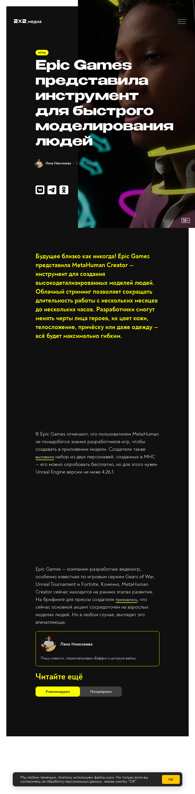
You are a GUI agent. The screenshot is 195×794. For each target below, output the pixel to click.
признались (128, 601)
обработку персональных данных (75, 781)
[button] (182, 21)
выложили (46, 459)
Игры (42, 53)
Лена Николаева (62, 164)
